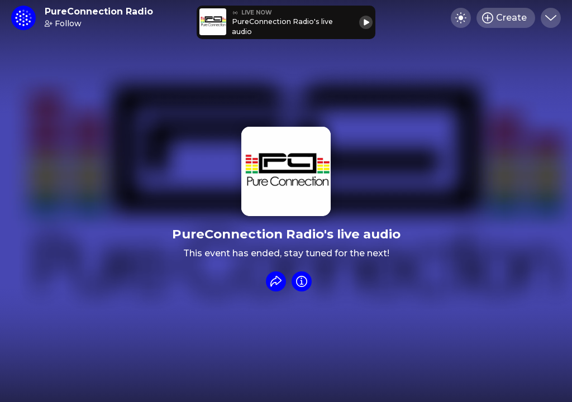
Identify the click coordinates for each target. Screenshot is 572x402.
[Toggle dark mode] (461, 18)
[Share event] (276, 281)
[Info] (302, 281)
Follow (63, 23)
